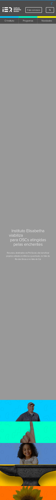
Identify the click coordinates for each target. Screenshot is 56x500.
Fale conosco (33, 10)
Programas (28, 20)
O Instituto (9, 20)
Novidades (47, 20)
